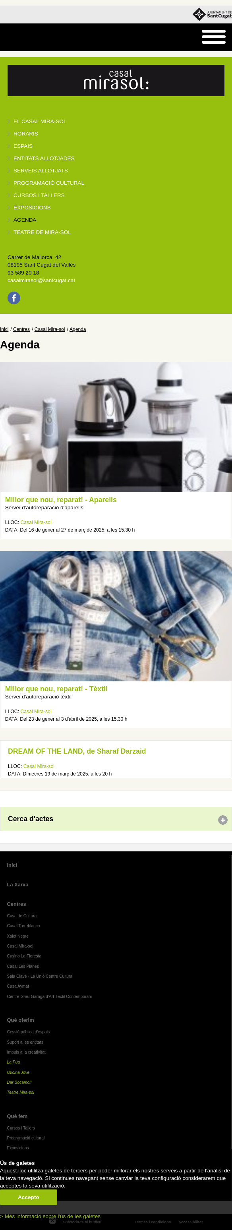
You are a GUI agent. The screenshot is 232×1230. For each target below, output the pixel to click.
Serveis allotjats (41, 171)
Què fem (17, 1116)
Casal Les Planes (23, 966)
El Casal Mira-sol (40, 121)
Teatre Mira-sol (21, 1092)
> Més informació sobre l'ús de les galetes (50, 1216)
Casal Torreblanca (23, 926)
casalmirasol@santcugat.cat (41, 280)
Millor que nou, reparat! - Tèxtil (56, 689)
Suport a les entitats (25, 1042)
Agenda (25, 220)
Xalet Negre (18, 936)
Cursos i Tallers (21, 1128)
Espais (23, 146)
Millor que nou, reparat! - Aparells (61, 500)
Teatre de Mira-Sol (42, 232)
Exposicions (32, 208)
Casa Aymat (18, 986)
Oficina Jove (18, 1072)
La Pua (13, 1062)
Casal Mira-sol (50, 329)
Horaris (26, 134)
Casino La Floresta (24, 956)
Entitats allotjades (44, 158)
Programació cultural (49, 183)
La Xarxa (18, 885)
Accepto (28, 1197)
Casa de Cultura (22, 916)
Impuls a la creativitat (26, 1052)
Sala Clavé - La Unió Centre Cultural (40, 976)
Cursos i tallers (39, 195)
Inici (4, 329)
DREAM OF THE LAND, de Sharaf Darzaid (77, 751)
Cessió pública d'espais (28, 1032)
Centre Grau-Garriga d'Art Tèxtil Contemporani (49, 996)
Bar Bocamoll (19, 1082)
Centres (21, 329)
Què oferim (20, 1020)
